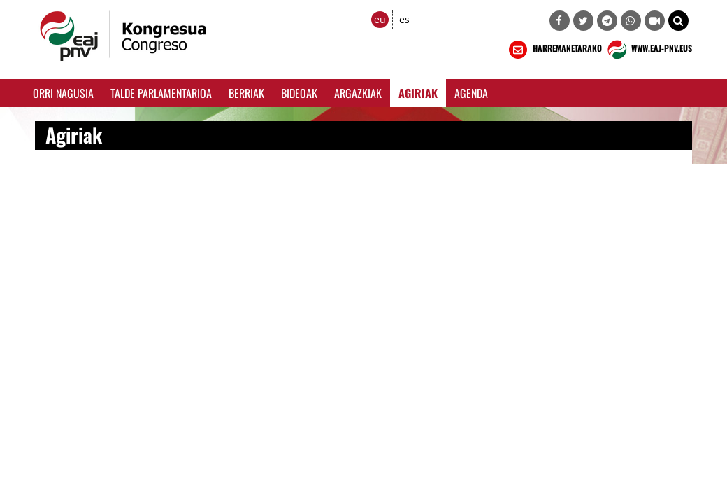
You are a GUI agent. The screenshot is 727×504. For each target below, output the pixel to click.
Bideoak (299, 93)
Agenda (471, 93)
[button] (678, 20)
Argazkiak (358, 93)
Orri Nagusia (63, 93)
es (404, 19)
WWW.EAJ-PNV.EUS (648, 49)
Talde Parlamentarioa (161, 93)
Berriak (246, 93)
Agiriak (418, 93)
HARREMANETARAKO (554, 49)
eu (380, 19)
